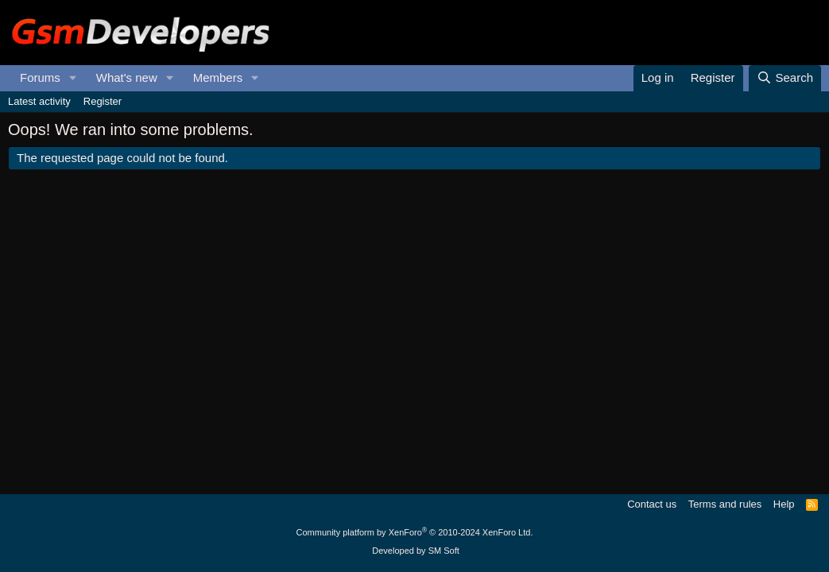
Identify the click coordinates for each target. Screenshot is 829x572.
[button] (73, 78)
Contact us (651, 504)
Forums (40, 77)
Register (102, 101)
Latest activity (39, 101)
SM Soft (443, 550)
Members (218, 77)
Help (784, 504)
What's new (126, 77)
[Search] (785, 78)
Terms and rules (724, 504)
